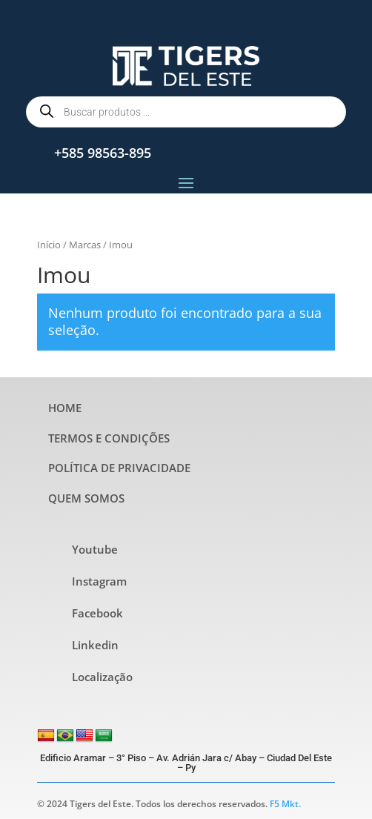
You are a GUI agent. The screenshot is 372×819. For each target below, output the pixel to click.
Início (49, 244)
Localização (102, 676)
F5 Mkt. (285, 804)
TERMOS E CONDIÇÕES (109, 438)
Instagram (99, 581)
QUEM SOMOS (86, 498)
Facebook (97, 613)
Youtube (95, 549)
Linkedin (95, 644)
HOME (65, 407)
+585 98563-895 (102, 153)
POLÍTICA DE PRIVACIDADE (119, 467)
